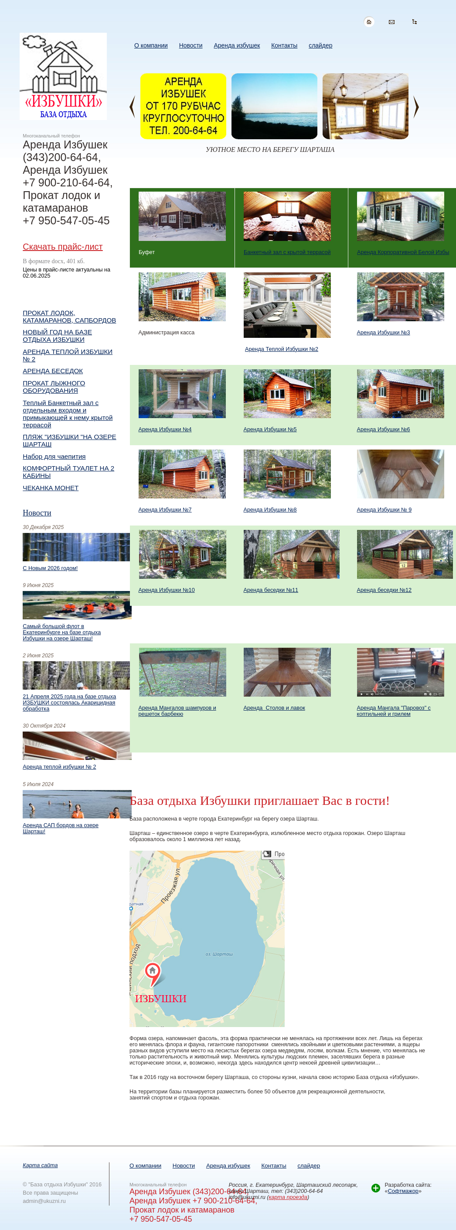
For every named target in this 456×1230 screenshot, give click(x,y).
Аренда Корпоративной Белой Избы (403, 252)
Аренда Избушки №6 (383, 429)
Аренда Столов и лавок (274, 708)
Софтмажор (403, 1191)
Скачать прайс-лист (62, 246)
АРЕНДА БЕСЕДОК (53, 370)
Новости (37, 512)
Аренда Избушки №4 (165, 429)
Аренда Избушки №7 (165, 510)
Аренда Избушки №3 (383, 333)
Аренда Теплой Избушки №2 (281, 349)
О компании (145, 1165)
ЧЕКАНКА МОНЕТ (50, 487)
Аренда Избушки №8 (270, 510)
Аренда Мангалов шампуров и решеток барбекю (177, 711)
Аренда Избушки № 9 (384, 510)
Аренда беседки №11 (271, 590)
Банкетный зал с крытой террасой (287, 252)
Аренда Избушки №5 (270, 429)
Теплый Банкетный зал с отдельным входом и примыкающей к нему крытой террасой (67, 414)
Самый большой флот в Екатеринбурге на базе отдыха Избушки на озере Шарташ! (62, 632)
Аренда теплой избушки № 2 (59, 767)
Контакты (273, 1165)
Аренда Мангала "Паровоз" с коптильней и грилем (394, 711)
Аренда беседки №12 (384, 590)
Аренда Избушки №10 (167, 590)
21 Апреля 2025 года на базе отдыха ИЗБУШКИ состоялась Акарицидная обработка (69, 703)
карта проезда (288, 1197)
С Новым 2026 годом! (50, 568)
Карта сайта (40, 1165)
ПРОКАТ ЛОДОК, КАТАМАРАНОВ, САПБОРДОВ (69, 316)
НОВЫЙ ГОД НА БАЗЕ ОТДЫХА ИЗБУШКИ (57, 335)
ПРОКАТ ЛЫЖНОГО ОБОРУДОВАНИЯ (54, 386)
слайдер (308, 1165)
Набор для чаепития (54, 456)
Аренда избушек (228, 1165)
